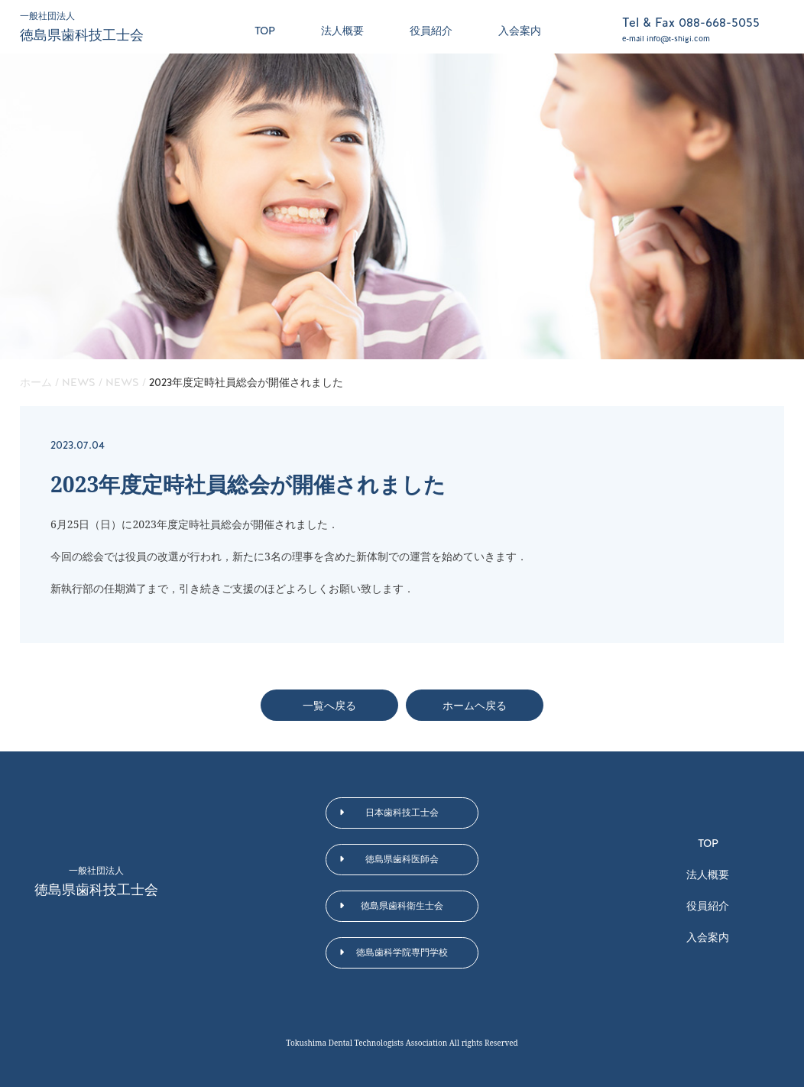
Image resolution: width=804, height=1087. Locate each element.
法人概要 (342, 30)
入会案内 (519, 30)
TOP (264, 30)
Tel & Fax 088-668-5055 (691, 23)
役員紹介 (431, 30)
